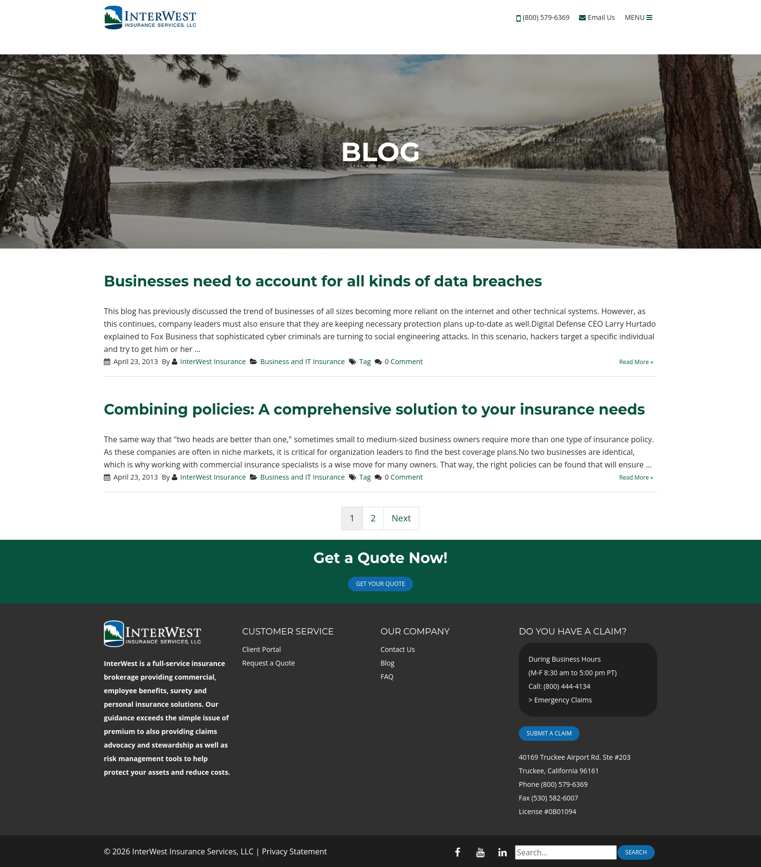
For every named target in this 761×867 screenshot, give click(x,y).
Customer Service (288, 631)
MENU (638, 17)
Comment (407, 361)
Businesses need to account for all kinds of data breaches (323, 281)
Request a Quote (268, 662)
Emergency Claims (563, 699)
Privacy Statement (294, 851)
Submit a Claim (549, 733)
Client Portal (261, 649)
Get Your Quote (380, 584)
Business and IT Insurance (302, 361)
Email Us (597, 17)
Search (636, 852)
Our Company (414, 631)
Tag (365, 361)
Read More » (636, 362)
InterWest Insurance (213, 361)
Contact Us (397, 649)
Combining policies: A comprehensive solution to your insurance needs (374, 409)
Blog (387, 662)
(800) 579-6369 (546, 17)
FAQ (387, 676)
